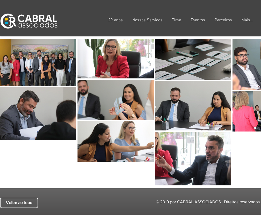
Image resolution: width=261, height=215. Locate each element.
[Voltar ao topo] (19, 203)
